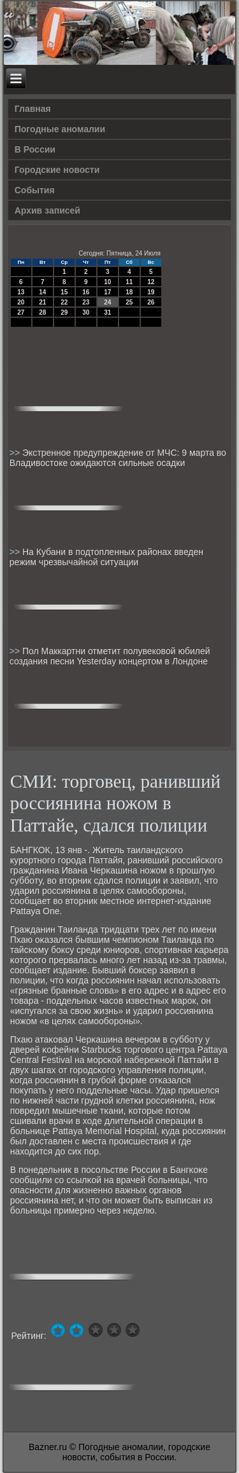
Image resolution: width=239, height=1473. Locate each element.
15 (64, 292)
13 (20, 292)
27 (20, 312)
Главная (33, 109)
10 (107, 281)
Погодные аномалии (60, 129)
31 (107, 312)
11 (129, 281)
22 (64, 302)
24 (107, 302)
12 (150, 281)
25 (129, 302)
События (35, 190)
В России (35, 149)
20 (20, 302)
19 (150, 292)
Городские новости (57, 170)
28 (42, 312)
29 (64, 312)
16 (85, 292)
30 (85, 312)
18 (129, 292)
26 (150, 302)
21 (42, 302)
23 (85, 302)
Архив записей (47, 210)
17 (107, 292)
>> (16, 453)
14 (42, 292)
